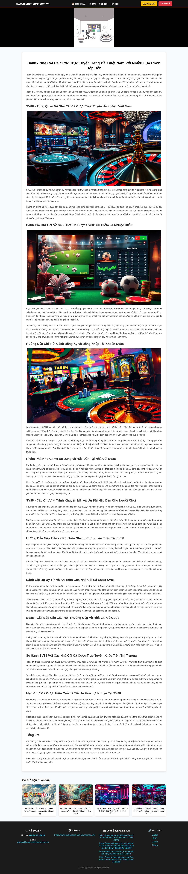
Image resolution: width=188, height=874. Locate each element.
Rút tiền (114, 4)
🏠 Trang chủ (78, 4)
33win (155, 845)
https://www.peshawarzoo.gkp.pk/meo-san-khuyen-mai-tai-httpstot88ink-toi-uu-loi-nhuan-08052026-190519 (116, 845)
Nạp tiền (103, 4)
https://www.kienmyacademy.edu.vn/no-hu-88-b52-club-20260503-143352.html (116, 837)
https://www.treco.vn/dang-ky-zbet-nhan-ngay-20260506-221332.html (116, 852)
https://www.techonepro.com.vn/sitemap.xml (74, 835)
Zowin (155, 842)
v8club (155, 835)
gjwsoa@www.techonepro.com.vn (33, 842)
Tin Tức (92, 4)
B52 (155, 838)
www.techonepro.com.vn (33, 3)
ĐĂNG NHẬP (149, 4)
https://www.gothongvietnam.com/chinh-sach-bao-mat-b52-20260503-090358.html (116, 859)
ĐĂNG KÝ (165, 3)
